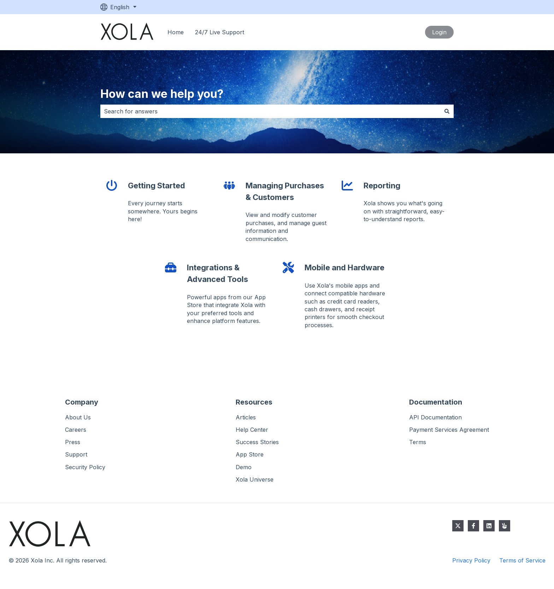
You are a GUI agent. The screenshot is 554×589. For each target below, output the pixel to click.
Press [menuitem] (72, 442)
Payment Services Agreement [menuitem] (449, 429)
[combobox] (270, 111)
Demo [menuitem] (244, 467)
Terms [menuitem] (417, 442)
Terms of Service (522, 560)
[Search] (447, 111)
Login (439, 32)
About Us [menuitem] (78, 417)
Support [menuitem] (76, 454)
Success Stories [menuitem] (257, 442)
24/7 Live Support (219, 32)
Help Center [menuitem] (252, 429)
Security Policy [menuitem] (85, 467)
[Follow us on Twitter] (458, 525)
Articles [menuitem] (246, 417)
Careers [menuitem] (75, 429)
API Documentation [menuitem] (435, 417)
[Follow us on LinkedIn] (489, 525)
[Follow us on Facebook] (473, 525)
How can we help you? (162, 94)
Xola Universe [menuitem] (254, 479)
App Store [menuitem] (250, 454)
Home (175, 32)
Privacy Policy (471, 560)
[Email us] (504, 525)
